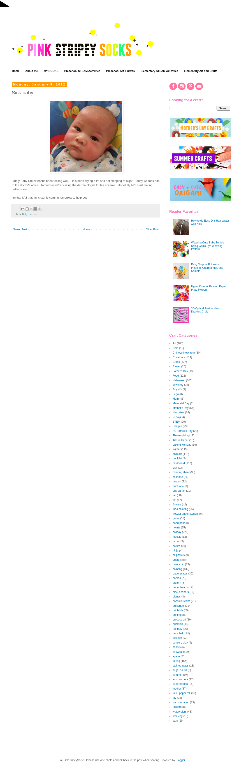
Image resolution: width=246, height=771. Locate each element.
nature (176, 546)
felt (174, 500)
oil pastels (179, 555)
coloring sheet (181, 472)
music (176, 541)
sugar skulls (180, 670)
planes (177, 596)
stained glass (180, 665)
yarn (175, 720)
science (177, 637)
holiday (177, 532)
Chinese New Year (184, 352)
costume (178, 477)
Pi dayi (177, 417)
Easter (177, 366)
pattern (177, 582)
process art (179, 619)
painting (177, 569)
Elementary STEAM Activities (159, 71)
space (176, 656)
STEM (176, 421)
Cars (175, 348)
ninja (175, 550)
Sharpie (177, 426)
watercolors (179, 711)
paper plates (180, 573)
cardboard (179, 463)
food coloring (180, 509)
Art (174, 343)
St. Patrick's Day (183, 431)
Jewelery (178, 385)
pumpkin (178, 624)
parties (177, 578)
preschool (178, 605)
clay (175, 467)
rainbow (177, 628)
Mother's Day (180, 408)
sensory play (180, 642)
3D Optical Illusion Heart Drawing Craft (205, 310)
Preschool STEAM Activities (82, 71)
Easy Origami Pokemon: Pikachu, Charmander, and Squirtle (207, 268)
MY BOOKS (51, 71)
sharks (177, 647)
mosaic (177, 536)
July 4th (177, 389)
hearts (176, 527)
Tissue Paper (180, 440)
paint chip (178, 564)
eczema (33, 214)
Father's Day (180, 371)
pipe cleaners (181, 592)
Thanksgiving (181, 435)
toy (174, 697)
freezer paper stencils (186, 513)
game (176, 518)
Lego (176, 394)
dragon (177, 481)
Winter (177, 449)
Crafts (176, 362)
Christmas (179, 357)
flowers (177, 504)
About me (31, 71)
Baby (25, 214)
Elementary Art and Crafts (200, 71)
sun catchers (180, 679)
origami (177, 559)
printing (177, 614)
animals (177, 454)
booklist (177, 458)
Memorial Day (181, 403)
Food (176, 375)
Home (15, 71)
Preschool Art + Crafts (120, 71)
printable (178, 610)
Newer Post (20, 229)
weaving (178, 716)
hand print (179, 523)
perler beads (180, 587)
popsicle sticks (181, 601)
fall (174, 495)
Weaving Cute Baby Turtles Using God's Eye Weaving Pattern (207, 246)
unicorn (177, 706)
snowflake (179, 651)
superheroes (180, 683)
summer (177, 674)
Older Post (152, 229)
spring (176, 660)
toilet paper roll (181, 693)
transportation (181, 702)
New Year (178, 412)
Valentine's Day (182, 444)
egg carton (179, 490)
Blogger (180, 760)
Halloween (179, 380)
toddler (177, 688)
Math (176, 398)
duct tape (178, 486)
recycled (178, 633)
